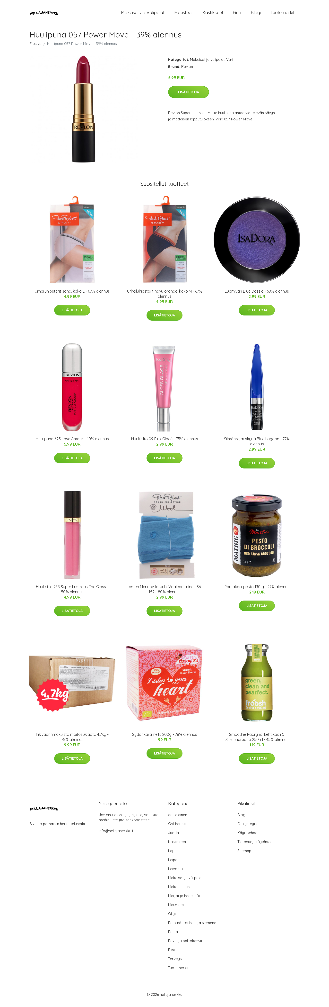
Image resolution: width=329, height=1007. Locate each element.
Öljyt (172, 918)
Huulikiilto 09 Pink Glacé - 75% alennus (164, 443)
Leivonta (175, 873)
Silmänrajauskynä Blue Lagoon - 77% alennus (257, 445)
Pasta (173, 936)
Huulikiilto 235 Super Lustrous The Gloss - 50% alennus (72, 593)
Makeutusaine (179, 891)
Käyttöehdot (248, 837)
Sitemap (244, 855)
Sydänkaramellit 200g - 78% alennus (164, 738)
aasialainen (177, 819)
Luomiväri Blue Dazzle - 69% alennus (257, 295)
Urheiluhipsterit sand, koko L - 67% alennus (72, 295)
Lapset (174, 855)
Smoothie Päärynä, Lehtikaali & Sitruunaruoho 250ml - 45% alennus (256, 741)
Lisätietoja (188, 96)
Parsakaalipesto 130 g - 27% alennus (257, 590)
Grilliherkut (177, 828)
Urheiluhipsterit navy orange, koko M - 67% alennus (164, 298)
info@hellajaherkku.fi (116, 835)
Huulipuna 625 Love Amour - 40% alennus (72, 443)
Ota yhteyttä (248, 828)
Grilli (237, 14)
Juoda (173, 837)
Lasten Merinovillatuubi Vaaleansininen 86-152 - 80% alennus (164, 593)
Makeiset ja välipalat (142, 14)
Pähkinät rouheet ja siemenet (192, 927)
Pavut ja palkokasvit (185, 945)
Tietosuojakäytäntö (254, 846)
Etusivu (35, 47)
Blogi (256, 14)
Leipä (172, 864)
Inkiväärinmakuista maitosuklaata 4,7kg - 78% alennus (72, 741)
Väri (229, 63)
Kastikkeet (212, 14)
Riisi (171, 954)
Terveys (175, 963)
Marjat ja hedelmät (184, 900)
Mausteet (183, 14)
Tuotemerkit (282, 14)
